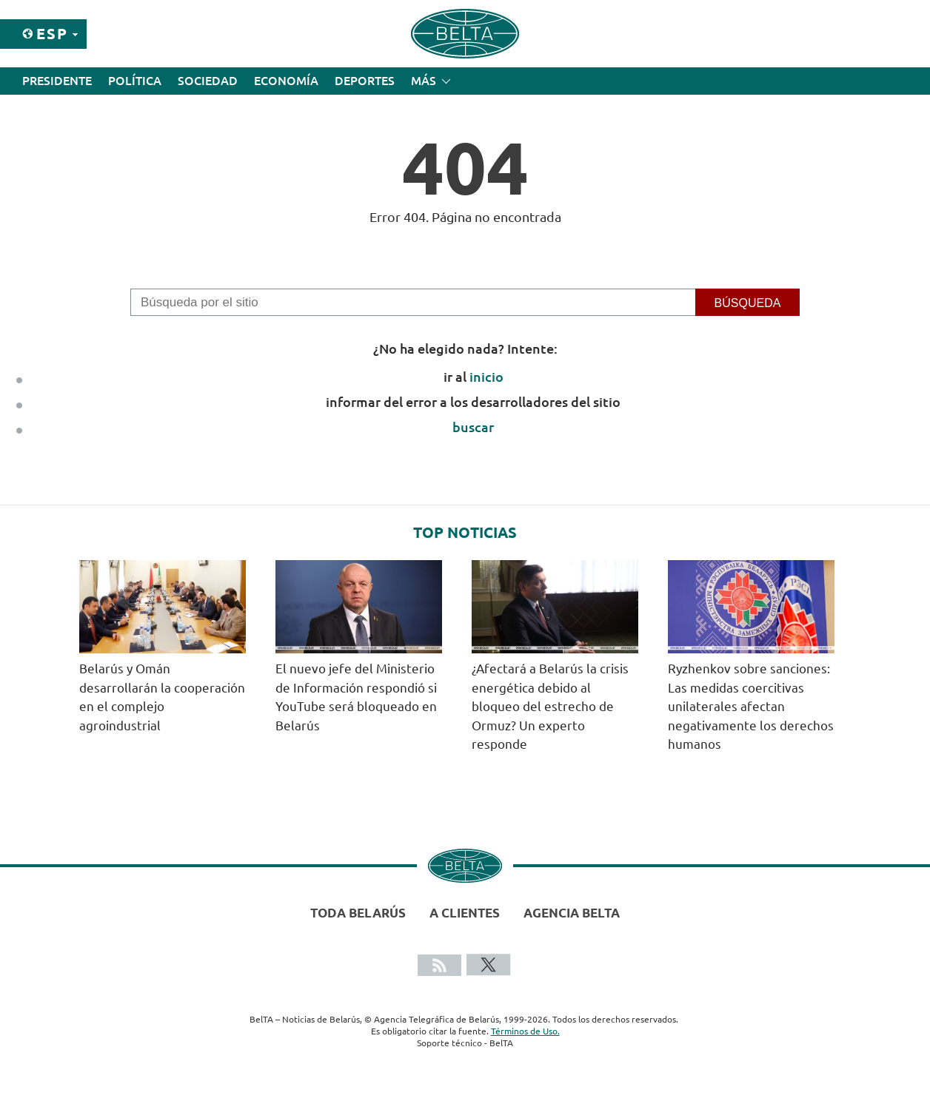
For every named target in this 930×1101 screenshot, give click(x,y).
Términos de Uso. (525, 1031)
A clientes (464, 913)
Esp (52, 33)
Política (134, 80)
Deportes (365, 80)
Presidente (57, 80)
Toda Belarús (358, 913)
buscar (473, 427)
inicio (486, 376)
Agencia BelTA (571, 913)
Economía (286, 80)
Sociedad (208, 80)
